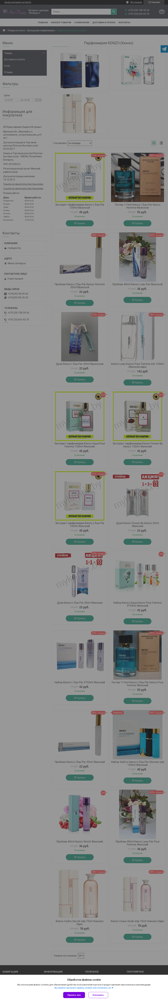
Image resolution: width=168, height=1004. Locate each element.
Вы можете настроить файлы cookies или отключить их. (82, 988)
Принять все (74, 995)
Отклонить (98, 995)
